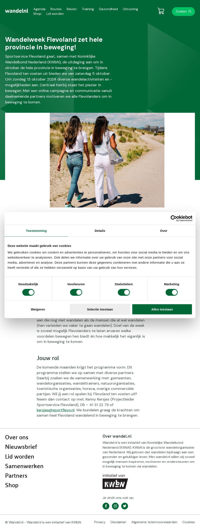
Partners (16, 476)
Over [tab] (164, 230)
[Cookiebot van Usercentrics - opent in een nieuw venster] (173, 218)
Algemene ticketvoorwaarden (154, 522)
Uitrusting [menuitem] (130, 9)
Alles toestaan (162, 309)
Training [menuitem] (88, 9)
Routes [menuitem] (56, 9)
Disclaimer (118, 522)
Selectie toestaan (100, 309)
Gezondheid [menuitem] (108, 9)
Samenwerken (24, 466)
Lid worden (19, 457)
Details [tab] (100, 230)
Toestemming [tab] (36, 230)
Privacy (100, 522)
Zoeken (181, 11)
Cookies (188, 522)
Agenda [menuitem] (39, 9)
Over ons (16, 438)
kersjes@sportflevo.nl (56, 410)
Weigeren (38, 309)
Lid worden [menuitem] (55, 13)
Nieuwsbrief (21, 447)
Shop (11, 485)
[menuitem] (16, 11)
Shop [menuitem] (37, 13)
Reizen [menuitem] (72, 9)
